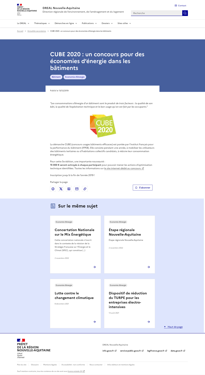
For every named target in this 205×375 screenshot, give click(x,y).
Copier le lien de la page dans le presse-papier (85, 189)
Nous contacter (96, 364)
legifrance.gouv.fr (155, 350)
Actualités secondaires (36, 31)
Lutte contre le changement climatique (74, 295)
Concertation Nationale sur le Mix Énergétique (74, 232)
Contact (182, 5)
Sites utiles (123, 23)
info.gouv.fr (108, 350)
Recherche (185, 13)
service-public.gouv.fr (130, 350)
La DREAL (21, 23)
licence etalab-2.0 (75, 371)
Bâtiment (56, 76)
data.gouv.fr (177, 350)
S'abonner (142, 187)
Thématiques (40, 23)
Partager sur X (61, 189)
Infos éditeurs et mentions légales (121, 364)
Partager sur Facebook (53, 189)
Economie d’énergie (74, 76)
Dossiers (106, 23)
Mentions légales (50, 364)
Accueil (20, 31)
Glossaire (35, 364)
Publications (88, 23)
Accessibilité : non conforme (73, 364)
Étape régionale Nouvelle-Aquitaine (125, 232)
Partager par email (77, 189)
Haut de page (175, 326)
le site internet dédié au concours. (122, 168)
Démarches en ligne (64, 23)
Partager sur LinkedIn (69, 189)
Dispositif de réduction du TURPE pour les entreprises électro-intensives (128, 300)
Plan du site (21, 364)
